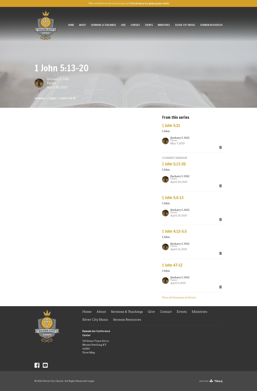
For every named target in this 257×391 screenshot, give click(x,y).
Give (123, 25)
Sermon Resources (211, 25)
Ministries (164, 25)
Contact (135, 25)
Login (91, 381)
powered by (211, 381)
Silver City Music (185, 25)
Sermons (39, 98)
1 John (52, 98)
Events (149, 25)
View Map (88, 352)
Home (71, 25)
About (82, 25)
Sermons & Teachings (103, 25)
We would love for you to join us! (129, 3)
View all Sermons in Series (179, 297)
